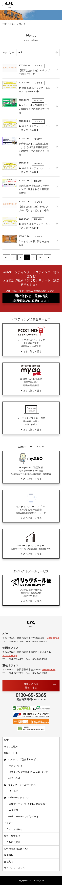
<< (6, 257)
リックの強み (11, 746)
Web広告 (13, 810)
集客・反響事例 (12, 836)
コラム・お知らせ (13, 829)
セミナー (8, 823)
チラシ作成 (14, 778)
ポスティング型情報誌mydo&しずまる (28, 772)
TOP (6, 740)
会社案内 (8, 861)
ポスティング (16, 766)
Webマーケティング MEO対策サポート (29, 804)
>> (47, 257)
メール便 (13, 791)
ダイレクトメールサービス (22, 785)
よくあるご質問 (12, 842)
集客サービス (11, 753)
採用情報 (8, 855)
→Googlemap (51, 638)
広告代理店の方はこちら (16, 848)
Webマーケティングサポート (24, 816)
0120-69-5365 (31, 695)
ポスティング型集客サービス (23, 759)
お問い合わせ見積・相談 (40, 686)
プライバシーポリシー (15, 868)
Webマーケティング (18, 797)
